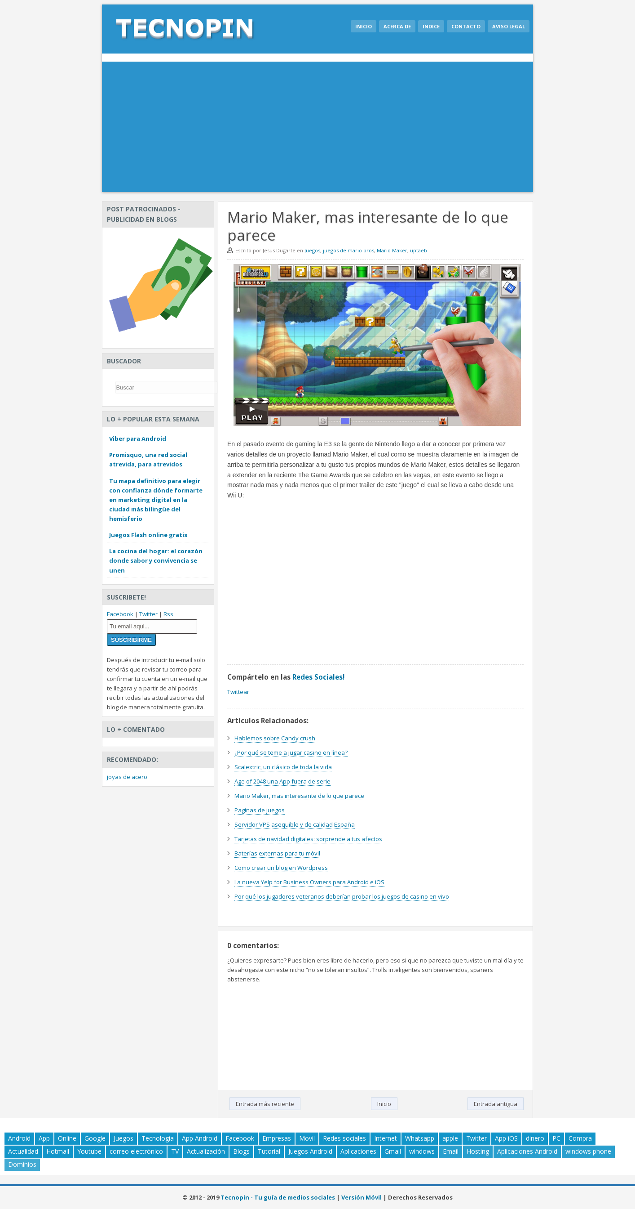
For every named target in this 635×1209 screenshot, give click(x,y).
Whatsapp (419, 1138)
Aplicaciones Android (527, 1151)
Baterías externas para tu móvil (277, 853)
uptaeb (418, 250)
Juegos (312, 250)
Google (95, 1138)
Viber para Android (137, 438)
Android (19, 1138)
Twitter (148, 614)
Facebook (120, 614)
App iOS (506, 1138)
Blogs (241, 1151)
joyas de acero (127, 777)
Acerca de (397, 26)
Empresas (276, 1138)
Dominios (22, 1164)
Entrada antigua (495, 1104)
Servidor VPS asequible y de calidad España (294, 824)
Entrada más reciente (265, 1104)
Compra (580, 1138)
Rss (168, 614)
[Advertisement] (317, 129)
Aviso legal (508, 26)
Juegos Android (310, 1151)
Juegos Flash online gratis (148, 535)
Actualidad (23, 1151)
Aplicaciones (358, 1151)
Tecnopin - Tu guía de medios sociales (277, 1197)
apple (450, 1138)
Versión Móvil (361, 1197)
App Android (199, 1138)
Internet (385, 1138)
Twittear (238, 692)
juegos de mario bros (348, 250)
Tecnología (157, 1138)
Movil (307, 1138)
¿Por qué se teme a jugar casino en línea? (291, 752)
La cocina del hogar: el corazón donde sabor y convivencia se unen (156, 560)
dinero (535, 1138)
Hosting (478, 1151)
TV (175, 1151)
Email (451, 1151)
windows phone (588, 1151)
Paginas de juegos (259, 810)
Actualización (206, 1151)
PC (556, 1138)
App (44, 1138)
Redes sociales (344, 1138)
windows (422, 1151)
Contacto (466, 26)
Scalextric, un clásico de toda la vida (283, 767)
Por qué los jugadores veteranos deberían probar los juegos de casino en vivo (341, 896)
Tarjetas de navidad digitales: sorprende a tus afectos (308, 839)
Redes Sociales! (318, 676)
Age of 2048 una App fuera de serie (282, 781)
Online (67, 1138)
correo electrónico (136, 1151)
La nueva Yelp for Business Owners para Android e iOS (309, 882)
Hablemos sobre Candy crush (274, 738)
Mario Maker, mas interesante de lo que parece (299, 796)
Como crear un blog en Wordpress (281, 868)
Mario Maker (392, 250)
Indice (431, 26)
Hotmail (57, 1151)
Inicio (363, 26)
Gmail (392, 1151)
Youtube (89, 1151)
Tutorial (269, 1151)
